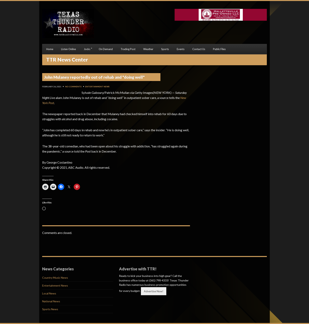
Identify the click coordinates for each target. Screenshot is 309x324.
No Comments (73, 86)
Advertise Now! (153, 291)
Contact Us (198, 49)
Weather (148, 49)
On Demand (106, 49)
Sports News (50, 309)
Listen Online (68, 49)
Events (180, 49)
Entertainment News (97, 86)
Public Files (219, 49)
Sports (165, 49)
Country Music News (55, 277)
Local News (49, 293)
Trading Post (128, 49)
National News (51, 301)
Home (49, 49)
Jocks (87, 49)
